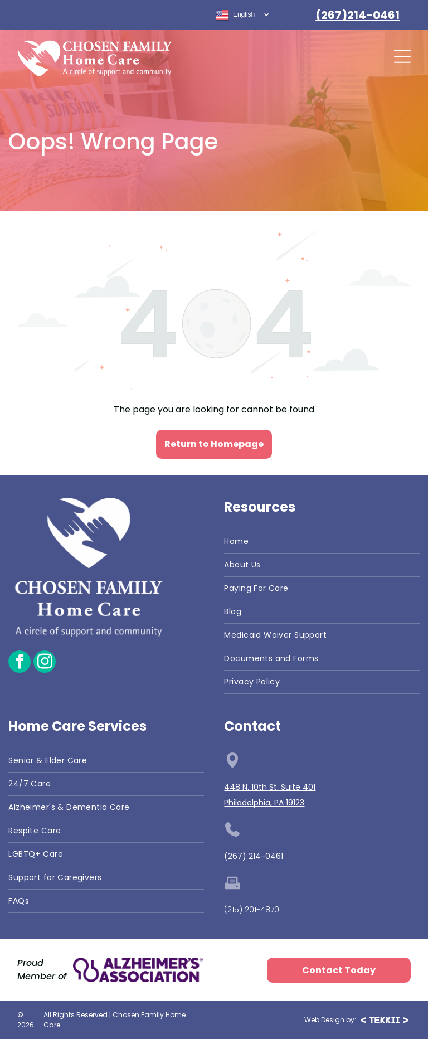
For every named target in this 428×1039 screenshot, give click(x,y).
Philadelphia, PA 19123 (264, 802)
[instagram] (44, 663)
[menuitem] (321, 542)
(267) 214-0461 (253, 856)
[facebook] (19, 663)
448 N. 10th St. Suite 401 (269, 787)
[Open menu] (402, 56)
